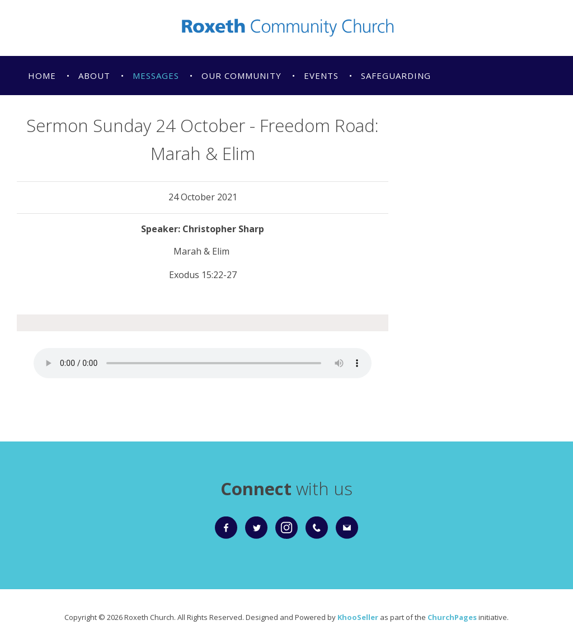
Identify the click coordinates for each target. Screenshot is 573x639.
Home (42, 75)
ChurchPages (452, 617)
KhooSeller (357, 617)
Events (321, 75)
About (94, 75)
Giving (163, 114)
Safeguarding (396, 75)
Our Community (241, 75)
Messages (156, 75)
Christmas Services (76, 114)
